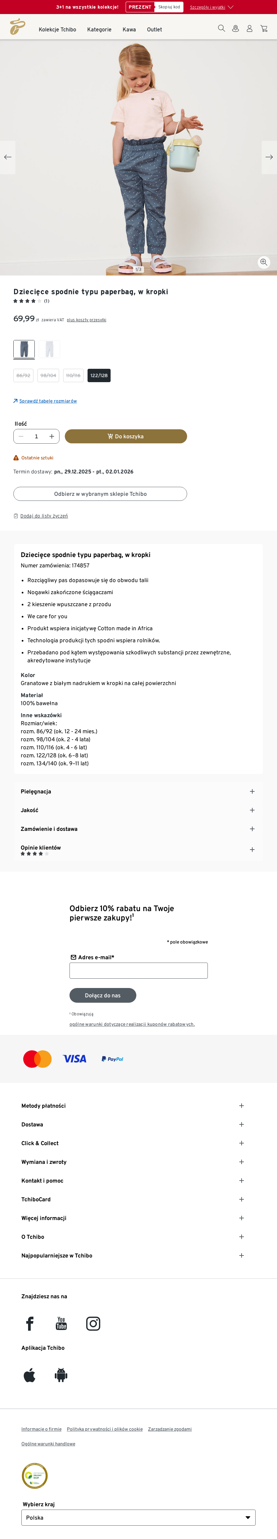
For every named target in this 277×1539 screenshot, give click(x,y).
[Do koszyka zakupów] (265, 31)
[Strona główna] (17, 26)
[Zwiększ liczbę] (51, 436)
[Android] (61, 1378)
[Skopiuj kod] (168, 7)
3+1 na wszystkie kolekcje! (87, 7)
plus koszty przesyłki (86, 319)
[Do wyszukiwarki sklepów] (236, 32)
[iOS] (29, 1378)
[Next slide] (269, 157)
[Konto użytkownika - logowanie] (250, 32)
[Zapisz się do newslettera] (103, 995)
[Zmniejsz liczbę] (21, 436)
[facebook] (29, 1327)
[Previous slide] (7, 157)
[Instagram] (93, 1327)
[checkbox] (24, 349)
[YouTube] (61, 1327)
